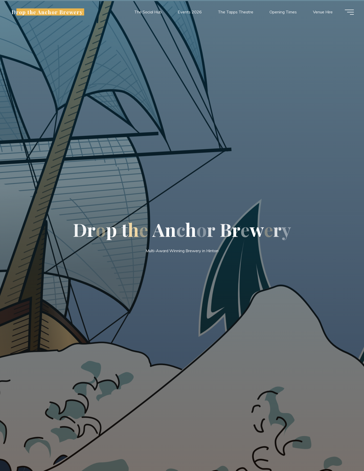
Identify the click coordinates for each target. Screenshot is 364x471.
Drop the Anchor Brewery (47, 11)
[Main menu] (349, 12)
